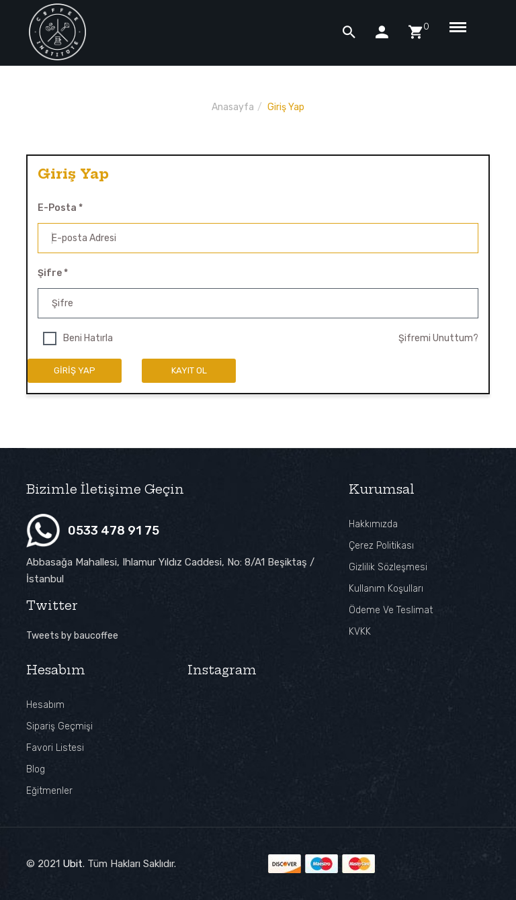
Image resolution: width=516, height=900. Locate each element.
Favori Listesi (55, 748)
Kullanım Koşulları (386, 588)
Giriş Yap (285, 107)
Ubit (72, 864)
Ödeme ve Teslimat (391, 610)
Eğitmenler (49, 791)
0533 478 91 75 (113, 530)
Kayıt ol (189, 370)
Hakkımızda (373, 524)
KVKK (360, 631)
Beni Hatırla (88, 338)
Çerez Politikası (381, 545)
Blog (35, 769)
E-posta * (60, 208)
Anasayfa (233, 107)
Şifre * (53, 273)
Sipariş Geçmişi (59, 726)
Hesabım (45, 705)
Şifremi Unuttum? (438, 338)
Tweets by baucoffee (72, 635)
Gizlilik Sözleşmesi (388, 567)
